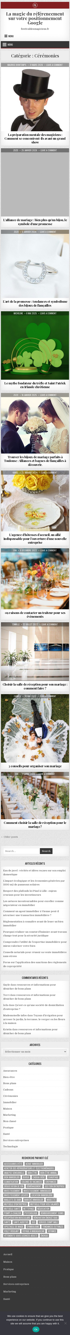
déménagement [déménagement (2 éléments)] (34, 1186)
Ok (36, 1329)
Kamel (15, 472)
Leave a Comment (54, 65)
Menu (11, 36)
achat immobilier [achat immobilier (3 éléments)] (34, 1164)
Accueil (7, 1254)
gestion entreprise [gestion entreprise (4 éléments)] (55, 1186)
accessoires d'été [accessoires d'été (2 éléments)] (13, 1164)
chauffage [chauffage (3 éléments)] (53, 1177)
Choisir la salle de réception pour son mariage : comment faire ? (35, 686)
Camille (16, 624)
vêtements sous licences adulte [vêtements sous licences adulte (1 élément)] (20, 1235)
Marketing (9, 1114)
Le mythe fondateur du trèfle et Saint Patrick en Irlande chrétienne (35, 385)
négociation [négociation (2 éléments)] (43, 1208)
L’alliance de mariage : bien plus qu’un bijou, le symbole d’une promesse (35, 222)
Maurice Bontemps (16, 65)
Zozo (15, 150)
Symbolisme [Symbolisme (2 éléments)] (33, 1226)
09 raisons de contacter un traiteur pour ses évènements (35, 614)
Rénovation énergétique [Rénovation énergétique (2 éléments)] (46, 1217)
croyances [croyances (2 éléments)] (50, 1182)
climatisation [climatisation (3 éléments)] (11, 1182)
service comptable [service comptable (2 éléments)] (48, 1222)
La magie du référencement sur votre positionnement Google (35, 18)
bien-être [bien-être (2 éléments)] (32, 1173)
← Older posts (9, 836)
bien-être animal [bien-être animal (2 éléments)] (48, 1173)
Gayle (6, 984)
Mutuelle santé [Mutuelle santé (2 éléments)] (12, 1208)
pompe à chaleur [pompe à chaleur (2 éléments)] (12, 1213)
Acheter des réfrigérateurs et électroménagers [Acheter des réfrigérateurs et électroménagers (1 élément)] (29, 1168)
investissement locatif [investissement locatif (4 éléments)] (16, 1195)
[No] (65, 1323)
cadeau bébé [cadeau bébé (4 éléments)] (39, 1177)
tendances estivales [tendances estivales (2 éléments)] (52, 1226)
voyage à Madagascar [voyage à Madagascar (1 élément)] (33, 1231)
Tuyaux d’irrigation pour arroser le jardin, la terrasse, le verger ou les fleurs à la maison (34, 1019)
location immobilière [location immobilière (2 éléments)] (42, 1195)
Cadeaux (8, 1089)
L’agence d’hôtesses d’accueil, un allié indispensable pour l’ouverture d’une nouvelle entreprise (35, 538)
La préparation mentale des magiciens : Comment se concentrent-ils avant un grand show (35, 138)
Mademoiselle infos (15, 1015)
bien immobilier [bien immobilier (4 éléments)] (12, 1177)
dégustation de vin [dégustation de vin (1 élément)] (13, 1186)
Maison (7, 1108)
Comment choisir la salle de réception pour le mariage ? (35, 824)
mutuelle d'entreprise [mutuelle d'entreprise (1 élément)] (15, 1204)
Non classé (9, 1121)
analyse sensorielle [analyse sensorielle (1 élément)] (14, 1173)
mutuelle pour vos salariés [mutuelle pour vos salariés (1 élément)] (44, 1204)
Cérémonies (10, 1096)
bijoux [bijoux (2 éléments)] (26, 1177)
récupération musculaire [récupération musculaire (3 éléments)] (17, 1217)
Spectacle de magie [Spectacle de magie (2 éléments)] (13, 1226)
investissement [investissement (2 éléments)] (12, 1191)
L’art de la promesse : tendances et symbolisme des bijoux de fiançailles (35, 303)
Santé (6, 1134)
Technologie (10, 1146)
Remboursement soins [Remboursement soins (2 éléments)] (52, 1213)
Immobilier (10, 1102)
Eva (15, 550)
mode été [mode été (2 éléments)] (51, 1200)
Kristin (7, 1029)
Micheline (18, 313)
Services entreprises (16, 1140)
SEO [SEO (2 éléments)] (33, 1222)
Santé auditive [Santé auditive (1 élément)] (20, 1222)
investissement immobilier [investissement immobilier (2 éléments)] (37, 1191)
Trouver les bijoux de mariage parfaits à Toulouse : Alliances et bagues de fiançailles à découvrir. (35, 461)
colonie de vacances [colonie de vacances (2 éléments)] (31, 1182)
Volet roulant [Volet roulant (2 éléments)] (11, 1231)
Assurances (10, 1070)
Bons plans (9, 1083)
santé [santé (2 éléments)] (7, 1222)
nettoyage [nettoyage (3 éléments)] (28, 1208)
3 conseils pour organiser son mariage (35, 766)
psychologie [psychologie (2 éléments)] (30, 1213)
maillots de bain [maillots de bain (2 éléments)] (12, 1200)
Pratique (8, 1127)
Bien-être (9, 1077)
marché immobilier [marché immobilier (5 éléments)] (33, 1200)
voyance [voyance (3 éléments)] (52, 1231)
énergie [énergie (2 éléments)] (44, 1235)
